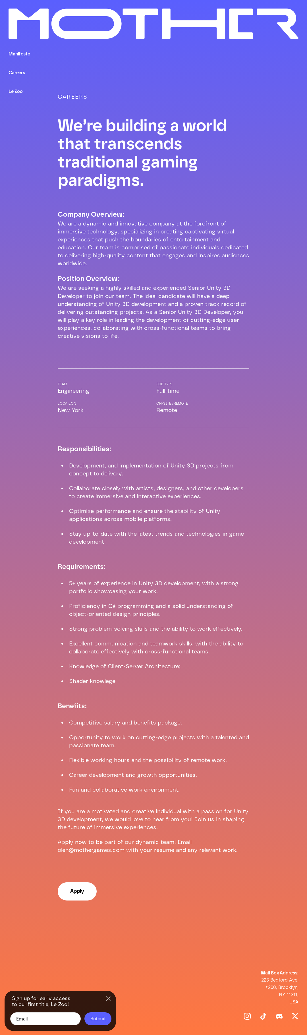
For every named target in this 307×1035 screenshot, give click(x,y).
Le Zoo (16, 91)
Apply (77, 891)
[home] (153, 28)
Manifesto (19, 54)
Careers (17, 72)
